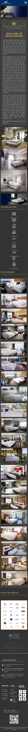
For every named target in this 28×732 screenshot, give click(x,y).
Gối (14, 224)
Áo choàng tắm (14, 268)
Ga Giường (14, 236)
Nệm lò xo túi (14, 217)
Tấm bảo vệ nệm (14, 256)
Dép (14, 262)
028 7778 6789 (11, 710)
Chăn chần (14, 250)
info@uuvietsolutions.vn (13, 712)
